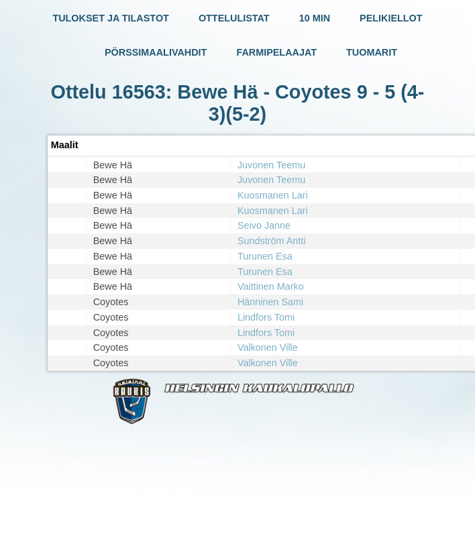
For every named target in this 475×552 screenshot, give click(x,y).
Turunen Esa (265, 256)
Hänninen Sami (270, 301)
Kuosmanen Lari (272, 195)
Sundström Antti (271, 240)
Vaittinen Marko (270, 286)
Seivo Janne (264, 225)
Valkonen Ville (267, 347)
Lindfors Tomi (266, 317)
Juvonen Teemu (271, 165)
